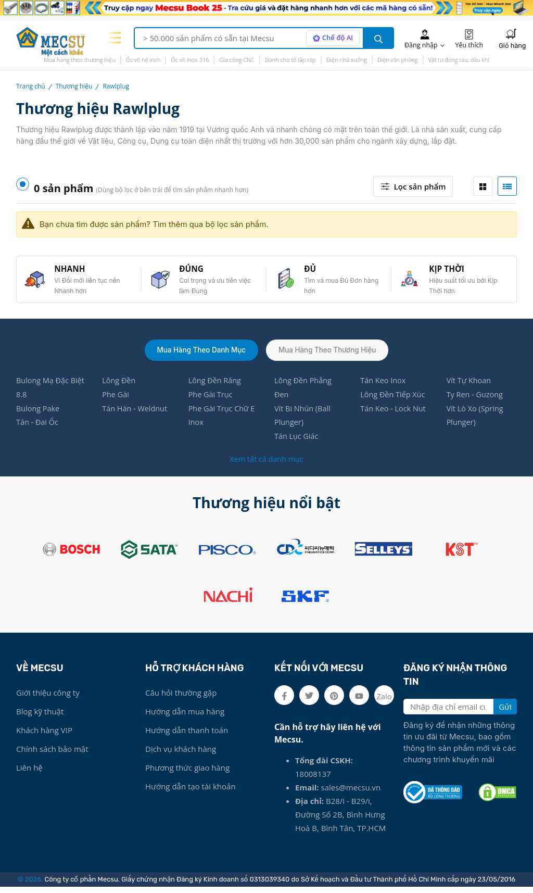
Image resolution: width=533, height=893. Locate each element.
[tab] (482, 186)
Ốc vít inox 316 (190, 60)
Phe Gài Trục (211, 399)
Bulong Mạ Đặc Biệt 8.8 (43, 391)
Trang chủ (30, 86)
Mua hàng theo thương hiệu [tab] (329, 352)
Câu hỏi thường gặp (181, 699)
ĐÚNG (193, 270)
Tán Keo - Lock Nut (394, 413)
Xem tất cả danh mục (266, 465)
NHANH (72, 270)
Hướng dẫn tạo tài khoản (190, 792)
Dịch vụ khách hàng (180, 755)
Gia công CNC (236, 60)
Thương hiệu (74, 86)
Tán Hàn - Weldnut (136, 413)
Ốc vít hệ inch (143, 60)
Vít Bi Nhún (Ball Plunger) (303, 420)
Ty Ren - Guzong (476, 399)
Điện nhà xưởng (346, 60)
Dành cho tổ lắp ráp (290, 60)
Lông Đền (119, 384)
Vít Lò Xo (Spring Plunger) (476, 420)
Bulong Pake (38, 413)
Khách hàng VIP (44, 736)
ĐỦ (312, 270)
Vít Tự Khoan (470, 384)
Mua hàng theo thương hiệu (80, 60)
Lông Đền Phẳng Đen (304, 391)
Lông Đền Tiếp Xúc (393, 399)
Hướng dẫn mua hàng (184, 717)
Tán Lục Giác (297, 442)
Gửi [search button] (505, 713)
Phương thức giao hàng (187, 774)
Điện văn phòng (397, 60)
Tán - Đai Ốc (38, 428)
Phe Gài (116, 399)
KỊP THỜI (448, 270)
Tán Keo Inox (383, 384)
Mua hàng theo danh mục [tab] (199, 352)
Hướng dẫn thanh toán (186, 736)
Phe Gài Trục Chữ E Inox (223, 420)
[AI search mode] (332, 38)
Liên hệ (29, 774)
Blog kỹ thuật (40, 717)
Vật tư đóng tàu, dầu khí (458, 60)
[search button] (378, 38)
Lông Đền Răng (215, 384)
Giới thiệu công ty (48, 699)
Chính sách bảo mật (52, 755)
